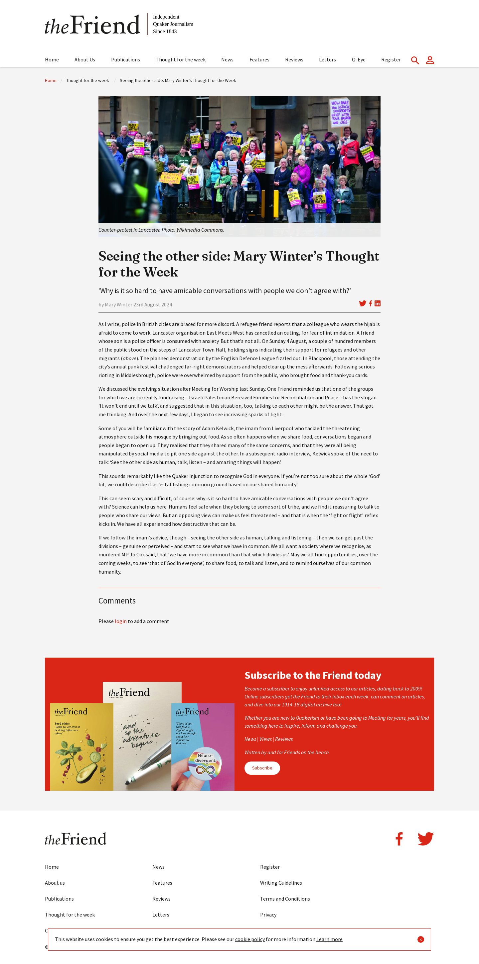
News (227, 59)
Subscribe (262, 768)
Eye (156, 930)
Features (259, 59)
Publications (125, 59)
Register (391, 59)
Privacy (268, 914)
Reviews (294, 59)
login (121, 621)
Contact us (57, 930)
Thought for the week (181, 59)
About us (55, 882)
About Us (85, 59)
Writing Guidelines (281, 882)
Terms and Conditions (285, 898)
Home (52, 59)
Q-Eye (359, 59)
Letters (327, 59)
